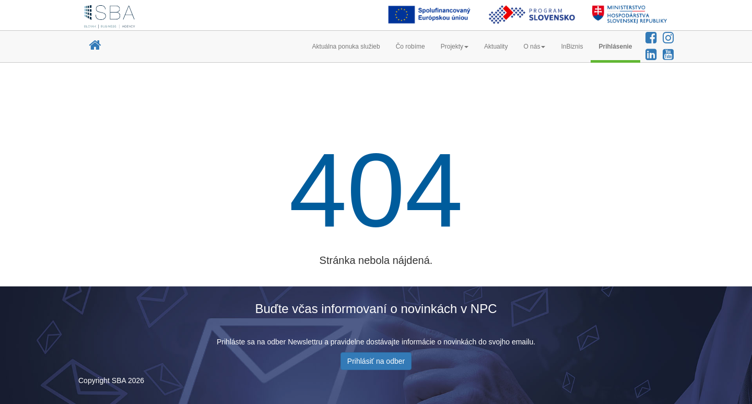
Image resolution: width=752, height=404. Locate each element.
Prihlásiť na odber (376, 361)
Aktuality (496, 46)
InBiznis (572, 46)
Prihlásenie (615, 46)
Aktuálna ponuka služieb (346, 46)
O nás (534, 46)
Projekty (454, 46)
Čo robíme (410, 46)
